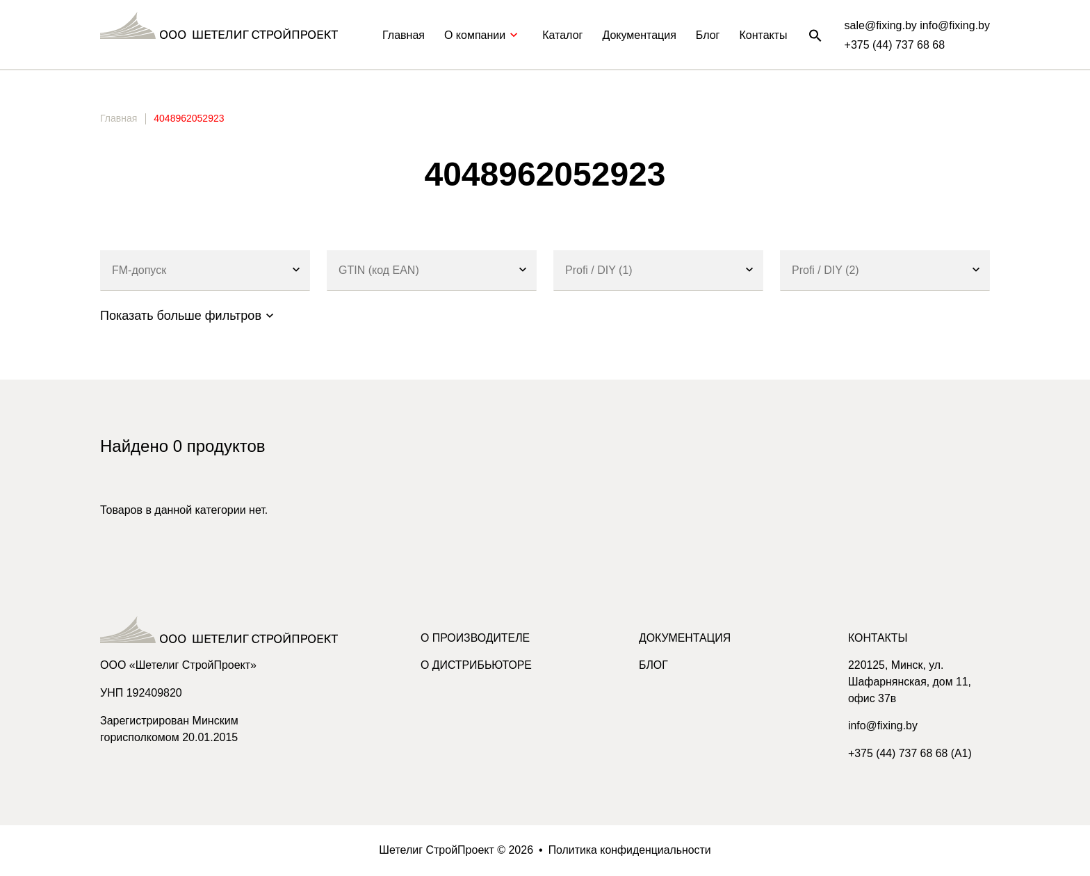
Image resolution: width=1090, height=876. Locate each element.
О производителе (476, 638)
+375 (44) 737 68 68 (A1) (910, 755)
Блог (708, 35)
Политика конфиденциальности (630, 851)
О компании (483, 35)
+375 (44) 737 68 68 (895, 45)
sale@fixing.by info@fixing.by (917, 25)
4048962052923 (189, 118)
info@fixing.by (883, 727)
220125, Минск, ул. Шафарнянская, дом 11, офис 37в (910, 682)
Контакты (763, 35)
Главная (403, 35)
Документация (639, 35)
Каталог (562, 35)
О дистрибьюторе (476, 666)
